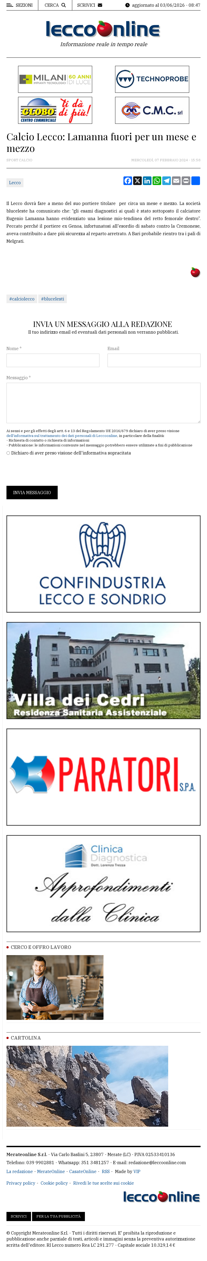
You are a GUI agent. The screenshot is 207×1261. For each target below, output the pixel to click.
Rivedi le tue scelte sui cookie (103, 1183)
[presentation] (47, 470)
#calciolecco (21, 299)
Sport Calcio (19, 160)
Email (113, 348)
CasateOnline (82, 1171)
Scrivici (19, 1216)
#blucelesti (52, 299)
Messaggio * (18, 377)
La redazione (19, 1171)
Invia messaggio (32, 492)
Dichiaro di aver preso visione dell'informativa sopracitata (71, 453)
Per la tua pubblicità (58, 1216)
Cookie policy (54, 1183)
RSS (106, 1171)
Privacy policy (20, 1183)
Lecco (15, 182)
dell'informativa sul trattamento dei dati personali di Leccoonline (61, 435)
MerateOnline (51, 1171)
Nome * (14, 348)
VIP (136, 1171)
